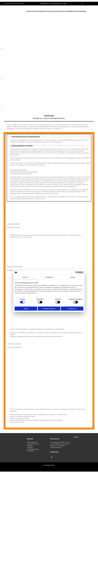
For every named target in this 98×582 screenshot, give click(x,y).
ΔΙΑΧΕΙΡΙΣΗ (55, 11)
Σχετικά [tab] (73, 277)
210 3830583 (21, 3)
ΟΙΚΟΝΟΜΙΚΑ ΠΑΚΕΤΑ (71, 11)
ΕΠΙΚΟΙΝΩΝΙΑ (82, 11)
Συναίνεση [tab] (25, 277)
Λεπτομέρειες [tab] (49, 277)
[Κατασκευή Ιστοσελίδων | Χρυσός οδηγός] (2, 470)
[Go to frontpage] (10, 17)
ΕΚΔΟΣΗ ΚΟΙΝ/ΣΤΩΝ (32, 11)
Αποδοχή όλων (72, 308)
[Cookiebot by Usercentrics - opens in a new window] (76, 272)
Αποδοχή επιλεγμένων (49, 308)
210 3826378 (14, 3)
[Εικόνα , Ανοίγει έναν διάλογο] (50, 48)
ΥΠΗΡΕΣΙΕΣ (62, 11)
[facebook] (82, 4)
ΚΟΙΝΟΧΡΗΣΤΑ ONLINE (44, 11)
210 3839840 (8, 3)
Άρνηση (26, 308)
